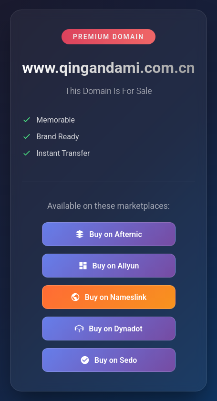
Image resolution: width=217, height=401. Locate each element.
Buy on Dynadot (108, 328)
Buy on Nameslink (108, 297)
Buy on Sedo (108, 360)
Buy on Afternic (108, 234)
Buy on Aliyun (108, 265)
